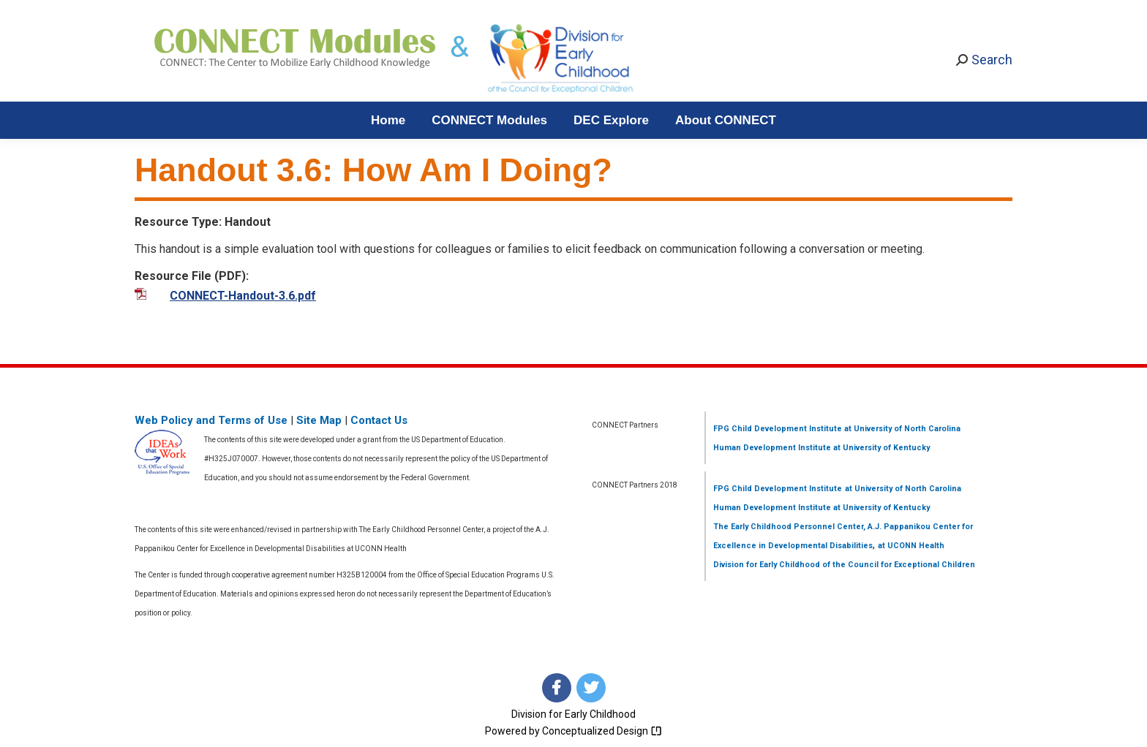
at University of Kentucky (880, 447)
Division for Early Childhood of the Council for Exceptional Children (844, 564)
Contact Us (378, 420)
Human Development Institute (772, 447)
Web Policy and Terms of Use (211, 420)
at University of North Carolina (901, 428)
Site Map (319, 420)
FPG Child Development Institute (777, 428)
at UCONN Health (911, 545)
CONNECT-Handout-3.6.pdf (243, 296)
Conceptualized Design (602, 731)
